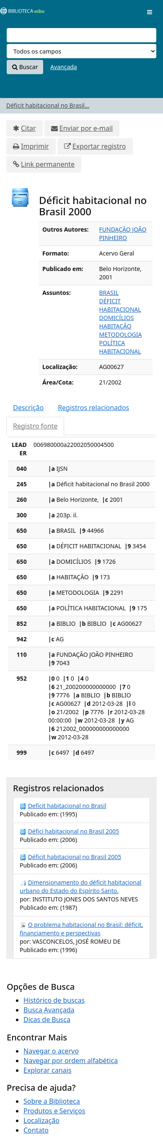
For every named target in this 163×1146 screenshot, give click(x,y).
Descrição (28, 407)
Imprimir (35, 146)
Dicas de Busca (46, 1019)
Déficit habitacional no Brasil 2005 (75, 857)
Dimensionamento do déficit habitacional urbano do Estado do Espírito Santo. (80, 886)
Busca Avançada (48, 1009)
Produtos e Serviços (54, 1110)
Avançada (63, 67)
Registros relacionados (93, 407)
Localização (41, 1120)
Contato (36, 1130)
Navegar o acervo (51, 1051)
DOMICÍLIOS (116, 318)
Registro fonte (35, 426)
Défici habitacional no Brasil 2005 (73, 831)
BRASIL (109, 293)
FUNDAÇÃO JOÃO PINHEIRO (123, 233)
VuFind (20, 12)
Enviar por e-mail (86, 128)
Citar (28, 128)
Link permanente (48, 164)
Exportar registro (99, 146)
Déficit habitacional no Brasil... (47, 105)
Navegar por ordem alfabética (70, 1060)
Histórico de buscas (54, 1000)
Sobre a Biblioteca (51, 1101)
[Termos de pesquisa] (81, 35)
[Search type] (81, 51)
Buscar (25, 67)
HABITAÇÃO (115, 326)
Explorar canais (47, 1070)
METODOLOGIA (120, 334)
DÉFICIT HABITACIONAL (120, 305)
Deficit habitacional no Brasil (67, 806)
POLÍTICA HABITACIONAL (120, 347)
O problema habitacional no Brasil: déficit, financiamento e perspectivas (81, 929)
